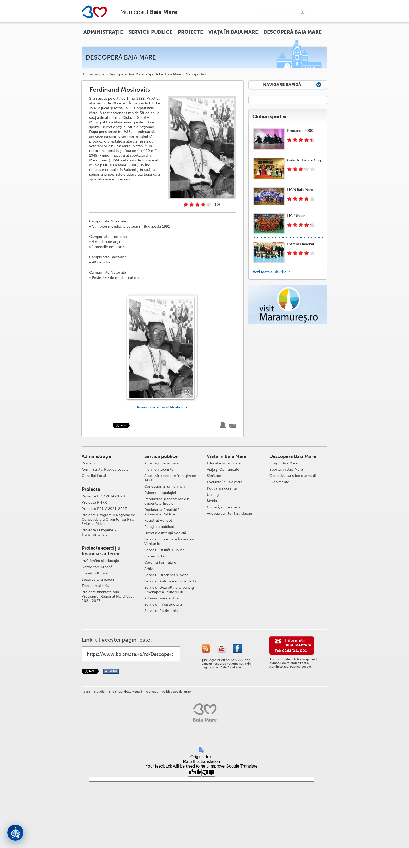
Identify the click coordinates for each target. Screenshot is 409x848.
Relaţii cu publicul (159, 527)
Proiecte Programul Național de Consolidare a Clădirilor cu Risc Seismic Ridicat (108, 519)
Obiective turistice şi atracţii (292, 476)
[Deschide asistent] (15, 833)
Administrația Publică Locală (105, 469)
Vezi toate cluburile (269, 272)
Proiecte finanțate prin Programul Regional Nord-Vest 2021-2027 (108, 596)
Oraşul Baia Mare (283, 463)
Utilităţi (213, 494)
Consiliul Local (94, 476)
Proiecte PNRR (94, 502)
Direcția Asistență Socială (165, 533)
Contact (152, 691)
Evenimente (279, 482)
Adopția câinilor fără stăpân (229, 513)
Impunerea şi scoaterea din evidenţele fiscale (166, 501)
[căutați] (277, 16)
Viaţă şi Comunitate (223, 469)
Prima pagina (93, 74)
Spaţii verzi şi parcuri (98, 579)
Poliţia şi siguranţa (222, 488)
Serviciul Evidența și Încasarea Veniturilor (169, 541)
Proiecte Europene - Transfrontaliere (99, 532)
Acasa (86, 691)
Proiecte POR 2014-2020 (103, 496)
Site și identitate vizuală (125, 691)
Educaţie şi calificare (224, 463)
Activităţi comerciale (161, 463)
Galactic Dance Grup (304, 160)
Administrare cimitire (161, 598)
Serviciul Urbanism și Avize (166, 575)
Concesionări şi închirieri (164, 486)
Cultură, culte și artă (223, 507)
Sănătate (214, 476)
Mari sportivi (195, 74)
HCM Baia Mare (300, 189)
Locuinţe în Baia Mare (225, 482)
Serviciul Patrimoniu (161, 611)
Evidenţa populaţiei (160, 493)
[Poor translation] (208, 773)
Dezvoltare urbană (97, 567)
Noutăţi (99, 691)
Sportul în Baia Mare (164, 74)
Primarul (89, 463)
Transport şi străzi (96, 586)
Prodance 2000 (300, 130)
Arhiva (149, 569)
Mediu (212, 501)
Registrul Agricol (158, 520)
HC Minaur (296, 216)
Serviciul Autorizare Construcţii (170, 581)
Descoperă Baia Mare (126, 74)
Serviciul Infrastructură (163, 604)
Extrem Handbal (300, 244)
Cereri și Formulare (160, 562)
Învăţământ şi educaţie (100, 560)
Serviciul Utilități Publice (164, 550)
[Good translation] (195, 773)
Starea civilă (154, 556)
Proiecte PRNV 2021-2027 (104, 509)
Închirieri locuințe (158, 469)
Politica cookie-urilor (177, 691)
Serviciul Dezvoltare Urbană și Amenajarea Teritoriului (169, 589)
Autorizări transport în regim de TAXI (170, 478)
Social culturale (95, 573)
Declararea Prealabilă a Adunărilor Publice (163, 512)
